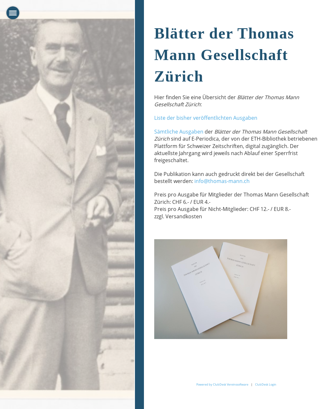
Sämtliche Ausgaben (178, 131)
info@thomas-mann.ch (222, 181)
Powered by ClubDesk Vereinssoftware (222, 384)
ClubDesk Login (265, 384)
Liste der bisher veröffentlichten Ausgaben (205, 117)
